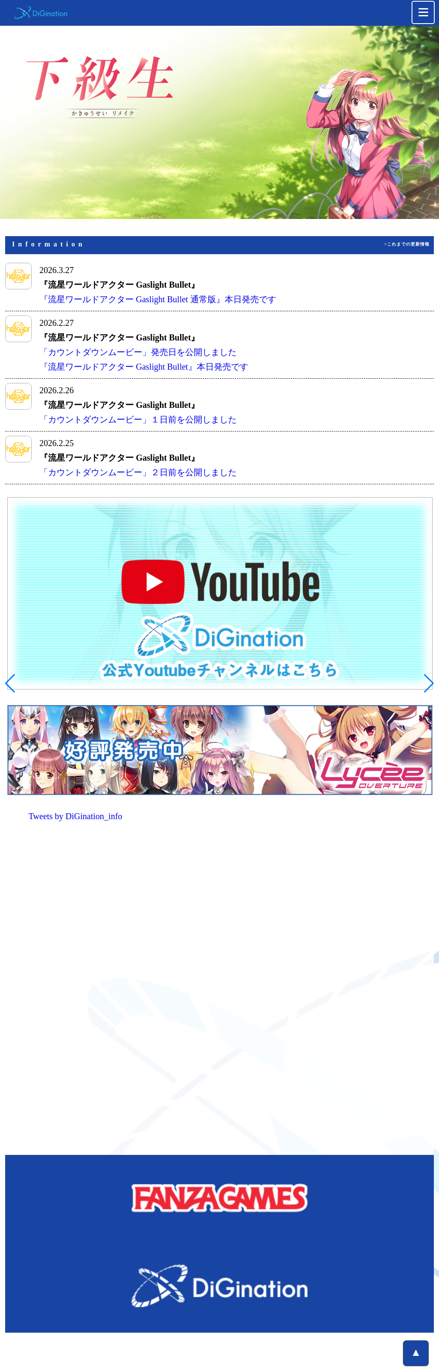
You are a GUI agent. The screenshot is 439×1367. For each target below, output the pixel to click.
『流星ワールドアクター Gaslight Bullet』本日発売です (143, 366)
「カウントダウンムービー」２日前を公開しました (138, 472)
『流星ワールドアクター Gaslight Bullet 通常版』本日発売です (157, 299)
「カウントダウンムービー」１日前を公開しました (138, 419)
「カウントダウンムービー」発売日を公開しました (138, 352)
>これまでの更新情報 (407, 244)
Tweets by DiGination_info (76, 816)
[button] (10, 683)
